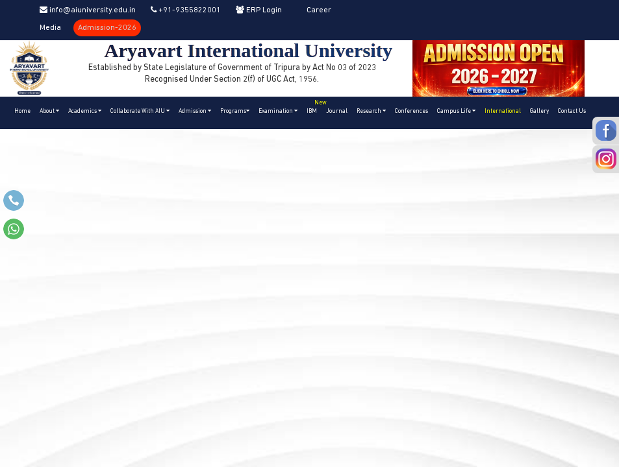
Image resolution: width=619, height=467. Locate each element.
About (49, 111)
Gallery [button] (539, 111)
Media (50, 28)
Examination (278, 111)
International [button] (503, 111)
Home (22, 111)
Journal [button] (336, 111)
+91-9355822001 (186, 10)
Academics (84, 111)
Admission (195, 111)
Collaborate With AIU (140, 111)
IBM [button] (314, 105)
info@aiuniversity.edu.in (88, 10)
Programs (234, 111)
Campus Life (456, 111)
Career (319, 10)
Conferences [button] (411, 111)
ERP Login (259, 10)
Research (371, 111)
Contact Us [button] (572, 111)
